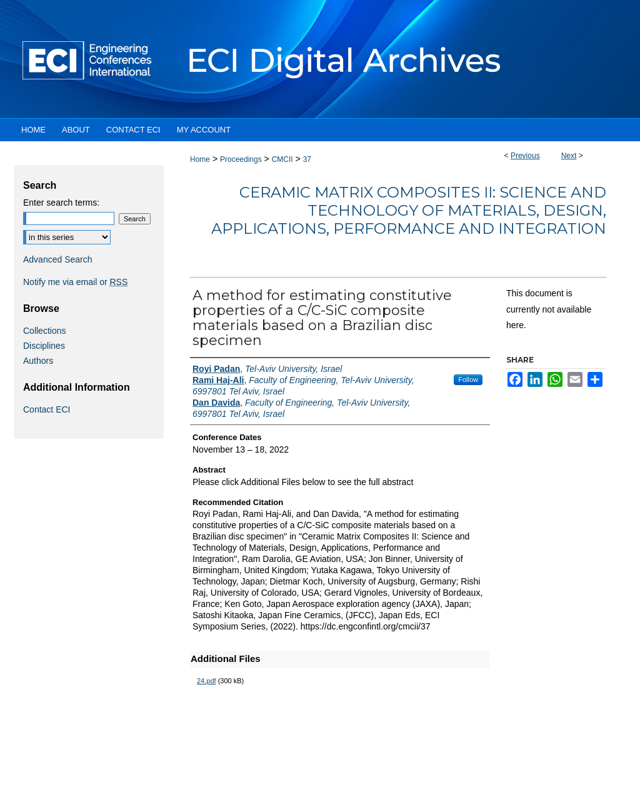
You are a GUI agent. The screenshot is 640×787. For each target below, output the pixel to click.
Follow (468, 379)
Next (569, 155)
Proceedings (241, 159)
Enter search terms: (61, 203)
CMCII (282, 159)
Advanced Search (57, 259)
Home (200, 159)
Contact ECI (46, 409)
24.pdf (206, 680)
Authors (38, 361)
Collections (44, 331)
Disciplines (44, 346)
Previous (525, 155)
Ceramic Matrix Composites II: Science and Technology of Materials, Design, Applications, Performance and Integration (408, 210)
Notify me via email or (75, 282)
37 (307, 159)
